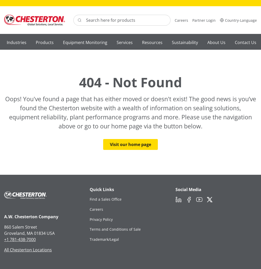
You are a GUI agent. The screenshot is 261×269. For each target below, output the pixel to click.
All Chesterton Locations (28, 250)
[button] (238, 20)
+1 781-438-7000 (20, 239)
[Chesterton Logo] (34, 20)
